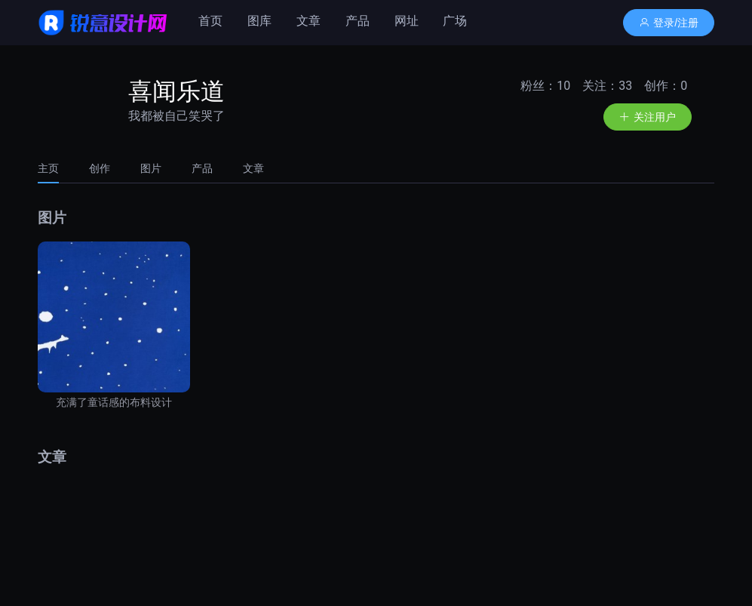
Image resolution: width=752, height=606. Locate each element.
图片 (150, 168)
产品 (357, 21)
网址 (406, 21)
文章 (308, 21)
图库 (259, 21)
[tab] (56, 168)
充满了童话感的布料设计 (114, 402)
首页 (210, 21)
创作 (99, 168)
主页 (48, 168)
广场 (455, 21)
